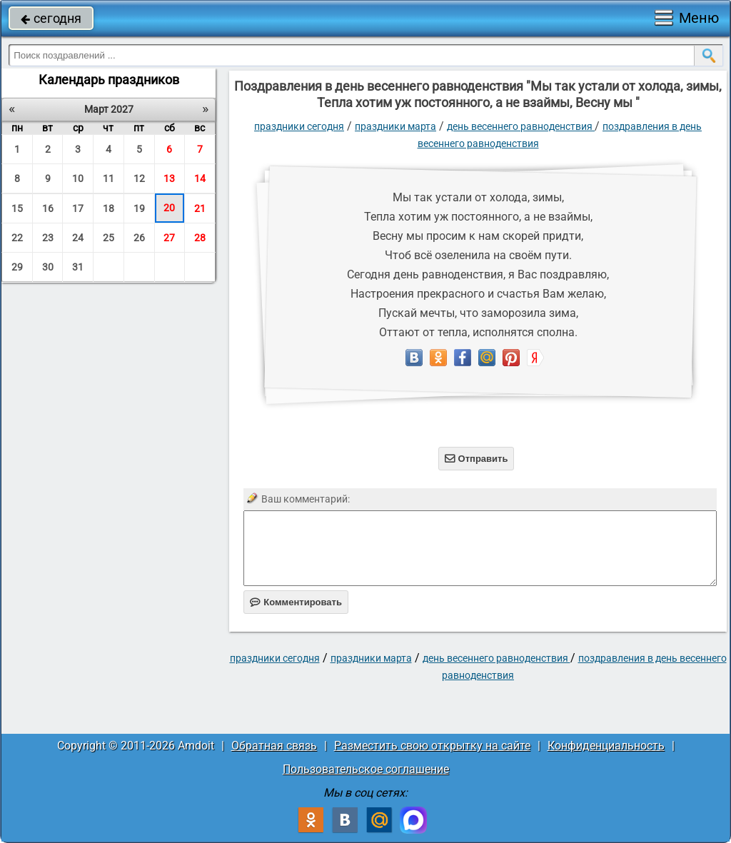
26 (139, 237)
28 (200, 237)
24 (78, 237)
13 (169, 178)
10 (78, 178)
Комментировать (296, 602)
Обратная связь (274, 745)
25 (108, 237)
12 (139, 178)
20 (169, 207)
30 (48, 267)
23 (48, 237)
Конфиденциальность (606, 745)
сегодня (51, 18)
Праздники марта (395, 126)
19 (139, 208)
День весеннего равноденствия (521, 126)
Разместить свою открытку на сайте (432, 745)
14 (200, 178)
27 (169, 237)
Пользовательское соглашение (366, 769)
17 (78, 208)
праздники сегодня (299, 126)
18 (108, 208)
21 (200, 208)
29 (17, 267)
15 (17, 208)
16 (48, 208)
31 (78, 267)
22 (17, 237)
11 (108, 178)
